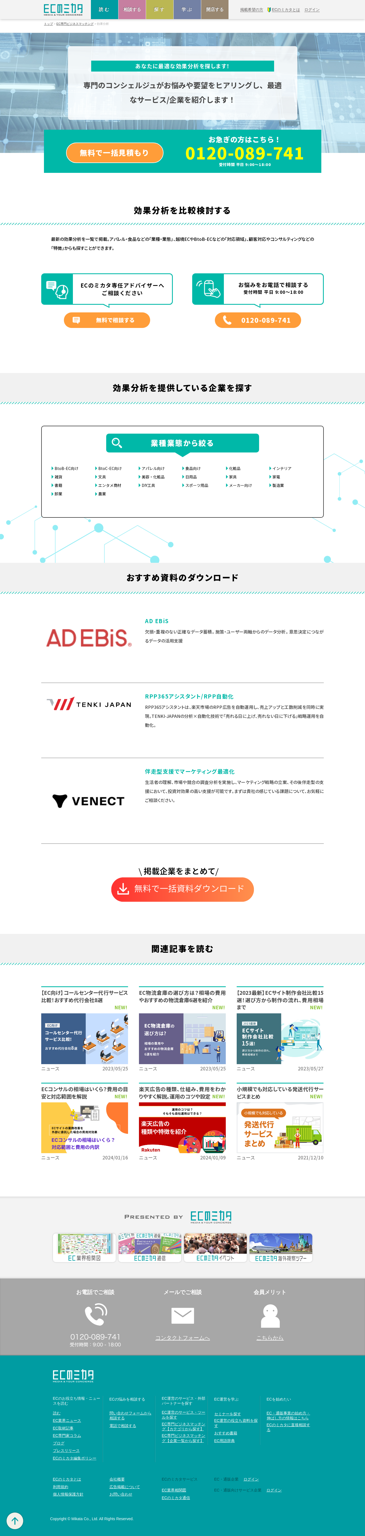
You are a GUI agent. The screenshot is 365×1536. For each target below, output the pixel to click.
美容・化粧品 (153, 477)
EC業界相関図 (174, 1490)
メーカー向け (240, 485)
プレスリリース (66, 1450)
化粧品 (235, 468)
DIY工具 (148, 485)
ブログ (58, 1443)
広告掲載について (124, 1487)
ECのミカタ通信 (176, 1498)
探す (159, 9)
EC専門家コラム (67, 1435)
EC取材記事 (63, 1428)
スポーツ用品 (196, 485)
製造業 (278, 485)
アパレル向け (153, 468)
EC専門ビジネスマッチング (75, 23)
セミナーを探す (227, 1414)
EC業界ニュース (67, 1420)
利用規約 (60, 1487)
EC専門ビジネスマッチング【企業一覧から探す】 (183, 1438)
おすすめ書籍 (225, 1433)
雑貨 (58, 477)
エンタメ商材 (109, 485)
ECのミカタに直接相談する (288, 1427)
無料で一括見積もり (114, 152)
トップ (48, 23)
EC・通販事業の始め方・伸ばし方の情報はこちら (288, 1415)
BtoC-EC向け (110, 468)
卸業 (58, 493)
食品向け (193, 468)
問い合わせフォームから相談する (130, 1415)
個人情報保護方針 (68, 1494)
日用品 (191, 477)
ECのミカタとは (67, 1479)
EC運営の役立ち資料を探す (236, 1423)
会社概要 (117, 1479)
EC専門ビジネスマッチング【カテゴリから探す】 (183, 1426)
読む (104, 9)
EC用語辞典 (224, 1441)
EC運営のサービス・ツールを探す (183, 1414)
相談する (132, 9)
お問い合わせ (120, 1494)
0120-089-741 (245, 152)
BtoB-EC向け (66, 468)
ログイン (251, 1479)
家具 (233, 477)
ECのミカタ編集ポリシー (74, 1458)
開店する (215, 9)
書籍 (58, 485)
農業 (102, 493)
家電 (276, 477)
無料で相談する (115, 320)
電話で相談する (122, 1425)
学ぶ (187, 9)
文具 (102, 477)
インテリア (282, 468)
